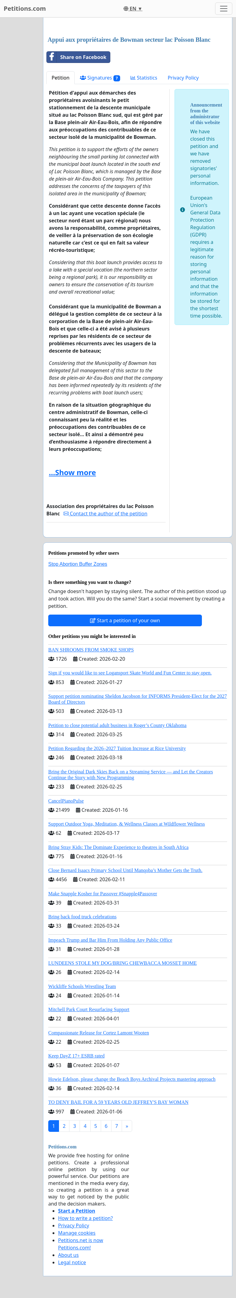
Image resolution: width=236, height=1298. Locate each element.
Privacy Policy (183, 77)
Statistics (144, 77)
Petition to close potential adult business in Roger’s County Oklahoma (117, 725)
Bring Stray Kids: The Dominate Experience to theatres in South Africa (118, 847)
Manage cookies (77, 1233)
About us (68, 1255)
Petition (60, 77)
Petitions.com (25, 8)
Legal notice (72, 1262)
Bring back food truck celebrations (82, 916)
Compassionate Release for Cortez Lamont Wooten (98, 1032)
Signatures (100, 77)
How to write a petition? (85, 1218)
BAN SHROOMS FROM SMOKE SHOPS (91, 649)
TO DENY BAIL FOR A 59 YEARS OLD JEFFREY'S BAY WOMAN (118, 1102)
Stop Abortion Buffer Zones (77, 564)
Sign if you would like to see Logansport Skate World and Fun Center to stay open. (130, 672)
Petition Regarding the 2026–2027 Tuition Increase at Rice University (117, 748)
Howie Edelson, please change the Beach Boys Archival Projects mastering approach (131, 1079)
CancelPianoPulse (66, 800)
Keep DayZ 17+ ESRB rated (76, 1055)
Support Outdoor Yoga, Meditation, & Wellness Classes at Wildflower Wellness (126, 824)
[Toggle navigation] (223, 8)
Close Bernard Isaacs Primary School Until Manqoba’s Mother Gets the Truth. (125, 870)
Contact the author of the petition (105, 513)
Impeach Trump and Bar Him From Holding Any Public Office (110, 940)
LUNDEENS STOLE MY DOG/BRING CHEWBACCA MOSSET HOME (122, 963)
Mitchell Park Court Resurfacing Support (88, 1009)
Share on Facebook (76, 57)
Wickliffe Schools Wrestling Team (82, 986)
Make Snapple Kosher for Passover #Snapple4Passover (102, 893)
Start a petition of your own (125, 620)
